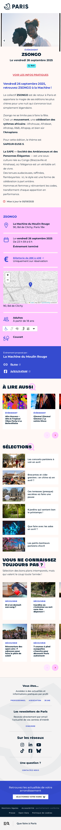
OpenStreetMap (46, 302)
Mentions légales (10, 808)
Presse (12, 813)
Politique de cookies (42, 813)
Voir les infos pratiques (30, 74)
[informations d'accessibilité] (20, 328)
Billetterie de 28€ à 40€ (27, 258)
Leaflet (31, 302)
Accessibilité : (40, 808)
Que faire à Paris (26, 823)
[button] (30, 284)
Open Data (24, 813)
